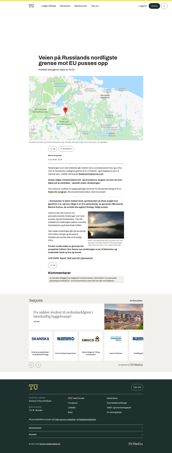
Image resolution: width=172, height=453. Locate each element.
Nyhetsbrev (112, 398)
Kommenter (66, 149)
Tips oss (137, 387)
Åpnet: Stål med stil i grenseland (76, 258)
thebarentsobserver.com (91, 174)
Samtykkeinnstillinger (117, 403)
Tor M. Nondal (35, 410)
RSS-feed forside (76, 398)
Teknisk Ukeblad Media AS (49, 444)
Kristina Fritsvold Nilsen (40, 401)
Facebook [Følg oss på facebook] (72, 403)
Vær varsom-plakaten (65, 419)
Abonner (154, 6)
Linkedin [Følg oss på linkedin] (72, 407)
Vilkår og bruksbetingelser (119, 407)
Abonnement (86, 428)
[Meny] (164, 6)
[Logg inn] (141, 6)
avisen (104, 207)
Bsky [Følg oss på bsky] (70, 412)
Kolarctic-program (57, 192)
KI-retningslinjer (114, 412)
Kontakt (86, 434)
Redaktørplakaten (87, 419)
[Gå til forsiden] (31, 6)
